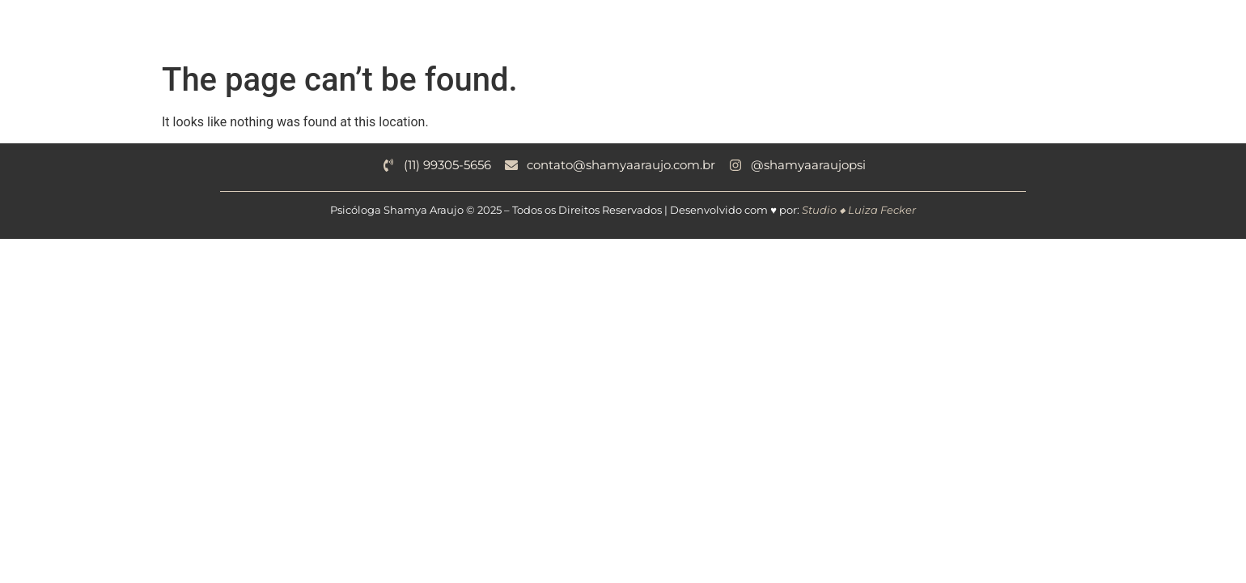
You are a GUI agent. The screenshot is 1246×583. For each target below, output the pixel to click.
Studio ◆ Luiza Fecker (859, 209)
